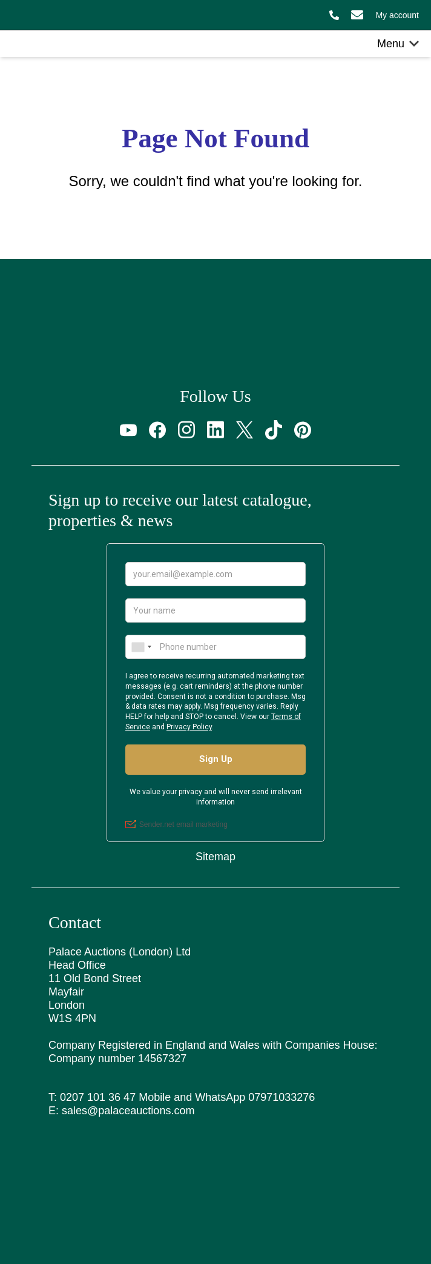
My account (397, 15)
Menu (398, 44)
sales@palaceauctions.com (128, 1111)
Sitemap (215, 857)
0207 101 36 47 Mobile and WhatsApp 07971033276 (187, 1097)
